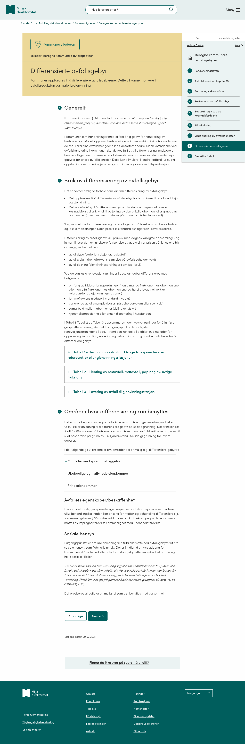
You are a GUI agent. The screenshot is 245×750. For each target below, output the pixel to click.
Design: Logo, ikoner (146, 723)
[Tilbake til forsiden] (21, 10)
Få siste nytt (93, 716)
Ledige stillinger (96, 723)
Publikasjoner (142, 701)
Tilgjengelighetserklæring (38, 722)
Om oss (90, 693)
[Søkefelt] (131, 9)
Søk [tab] (198, 38)
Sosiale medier (31, 729)
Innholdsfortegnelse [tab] (229, 38)
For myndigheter (85, 23)
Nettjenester (141, 708)
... (34, 23)
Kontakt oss (93, 701)
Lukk (239, 45)
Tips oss (91, 708)
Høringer (139, 693)
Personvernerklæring (35, 714)
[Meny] (232, 9)
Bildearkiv (140, 731)
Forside (24, 23)
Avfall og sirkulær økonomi (55, 23)
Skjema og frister (144, 716)
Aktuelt (90, 731)
